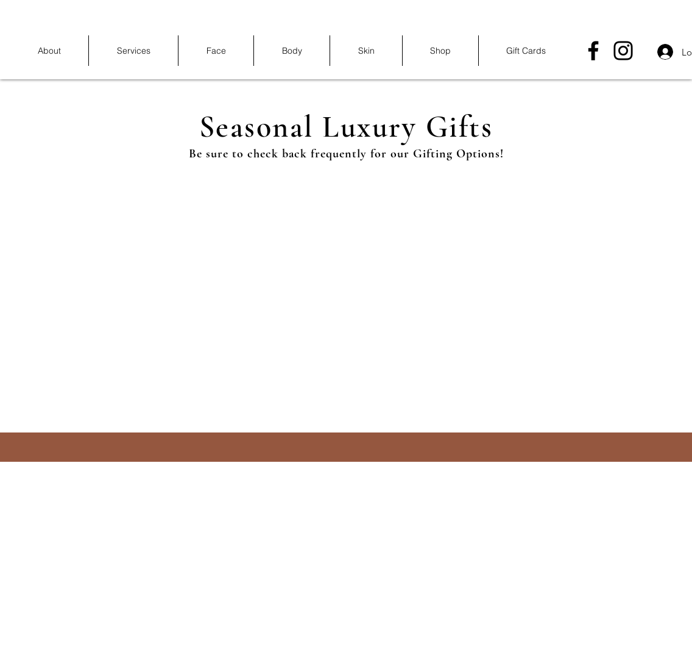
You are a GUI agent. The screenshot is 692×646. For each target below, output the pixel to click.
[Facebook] (593, 50)
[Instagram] (623, 50)
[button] (133, 50)
